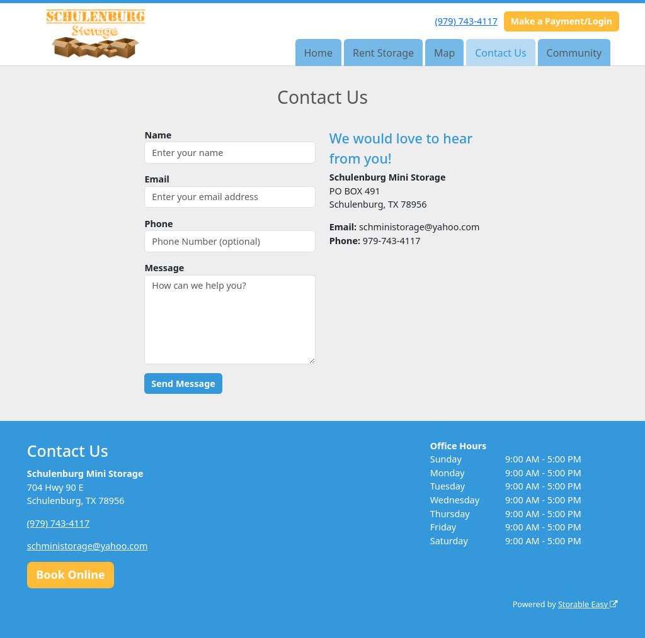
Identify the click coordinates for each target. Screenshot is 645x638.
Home (318, 53)
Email (156, 179)
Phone (158, 224)
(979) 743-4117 (466, 21)
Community (574, 53)
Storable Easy (588, 604)
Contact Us (500, 53)
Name (157, 135)
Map (444, 53)
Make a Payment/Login (561, 21)
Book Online (70, 574)
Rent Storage (383, 53)
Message (164, 268)
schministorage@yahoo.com (87, 546)
